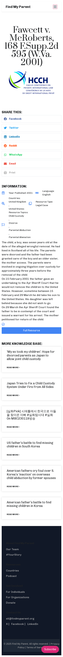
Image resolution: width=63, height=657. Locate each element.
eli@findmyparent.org (20, 618)
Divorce (13, 223)
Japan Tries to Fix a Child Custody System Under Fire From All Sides (31, 385)
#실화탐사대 (35, 415)
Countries (12, 570)
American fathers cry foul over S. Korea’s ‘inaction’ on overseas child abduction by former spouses (31, 474)
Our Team (12, 549)
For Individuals (15, 591)
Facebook (17, 624)
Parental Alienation (20, 237)
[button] (31, 119)
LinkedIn (32, 624)
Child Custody (16, 215)
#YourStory (13, 554)
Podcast (11, 576)
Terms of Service (35, 647)
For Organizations (17, 597)
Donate (10, 602)
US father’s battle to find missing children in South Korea (30, 444)
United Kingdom (17, 201)
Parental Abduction (20, 230)
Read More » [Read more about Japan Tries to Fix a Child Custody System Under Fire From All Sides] (13, 395)
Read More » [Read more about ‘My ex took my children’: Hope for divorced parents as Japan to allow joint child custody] (13, 367)
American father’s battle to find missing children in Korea (29, 504)
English (46, 194)
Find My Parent (18, 7)
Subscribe (50, 649)
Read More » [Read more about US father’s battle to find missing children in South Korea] (13, 455)
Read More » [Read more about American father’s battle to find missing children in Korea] (13, 514)
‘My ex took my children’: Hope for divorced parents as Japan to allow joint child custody (31, 355)
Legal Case (42, 205)
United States (16, 208)
